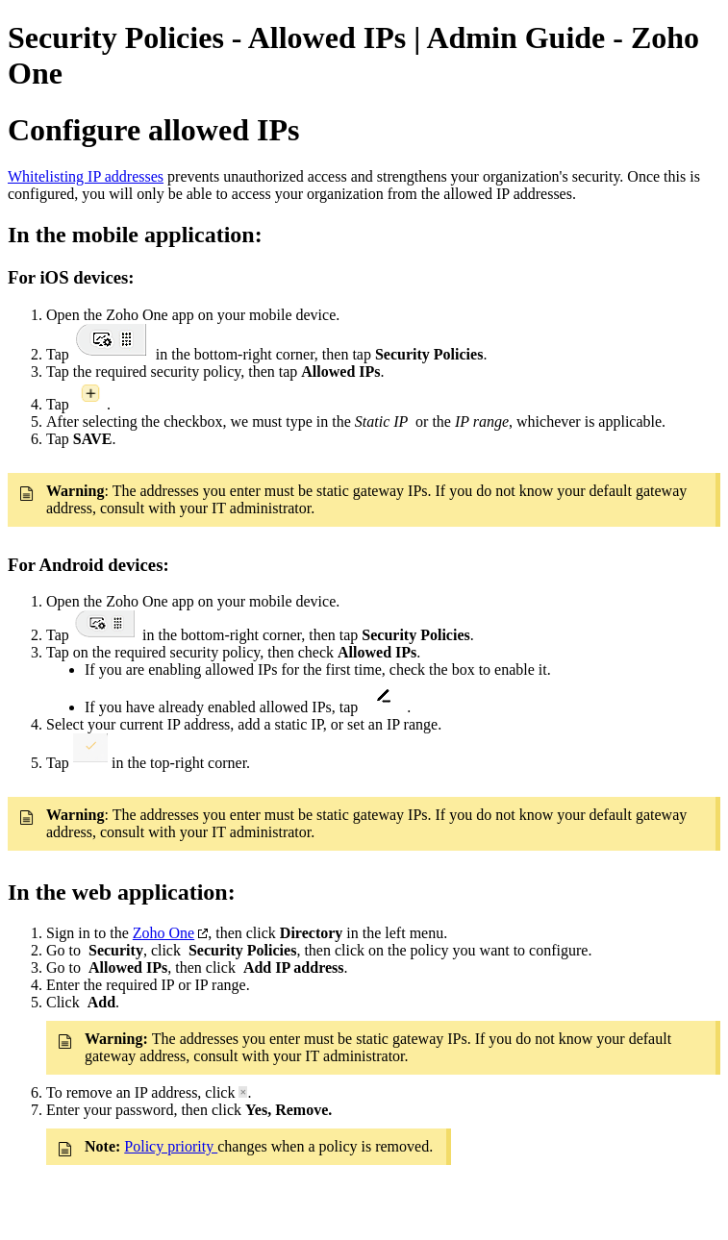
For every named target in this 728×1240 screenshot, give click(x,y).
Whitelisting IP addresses (85, 176)
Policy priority (170, 1146)
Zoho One (163, 933)
